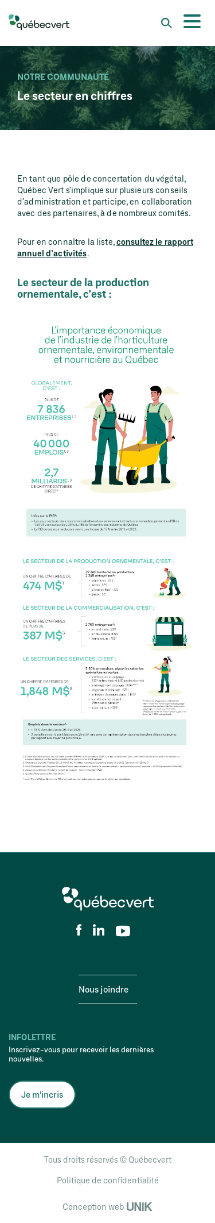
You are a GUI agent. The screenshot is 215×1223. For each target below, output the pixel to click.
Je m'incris (42, 1094)
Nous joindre (103, 989)
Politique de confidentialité (108, 1180)
